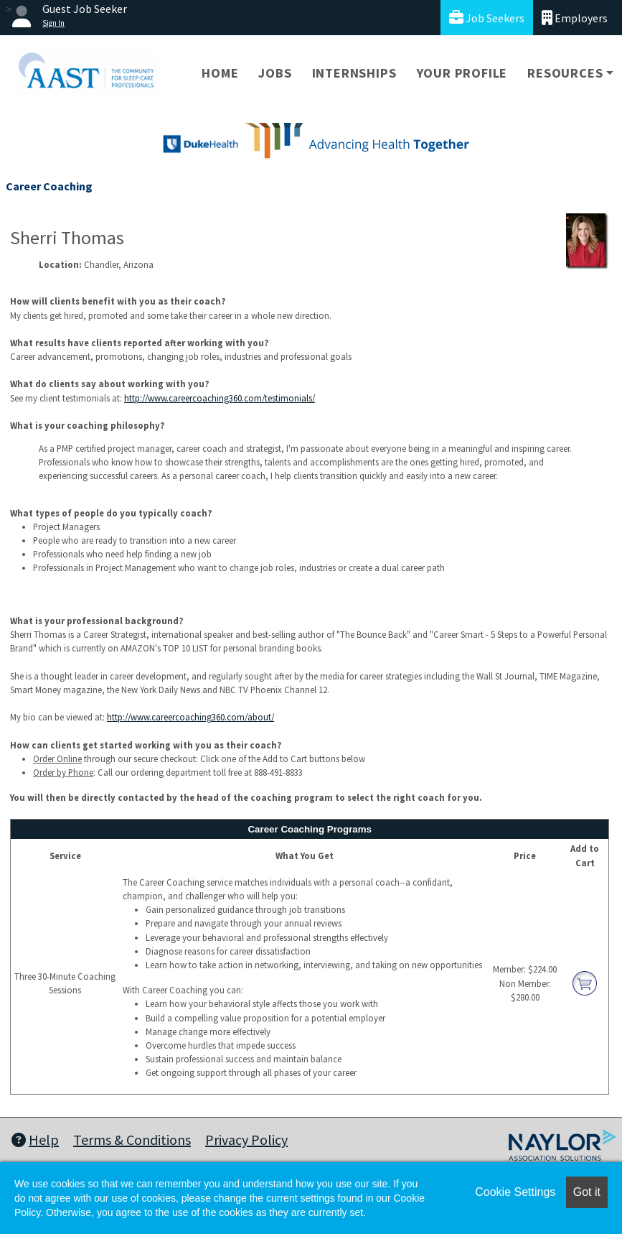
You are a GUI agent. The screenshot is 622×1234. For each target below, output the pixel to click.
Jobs (274, 73)
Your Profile (462, 73)
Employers (575, 18)
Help (35, 1140)
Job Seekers (486, 18)
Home (220, 73)
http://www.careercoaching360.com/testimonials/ (219, 398)
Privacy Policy (246, 1140)
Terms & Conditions (132, 1140)
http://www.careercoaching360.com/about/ (190, 717)
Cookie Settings (515, 1192)
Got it (586, 1192)
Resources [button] (565, 73)
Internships (354, 73)
